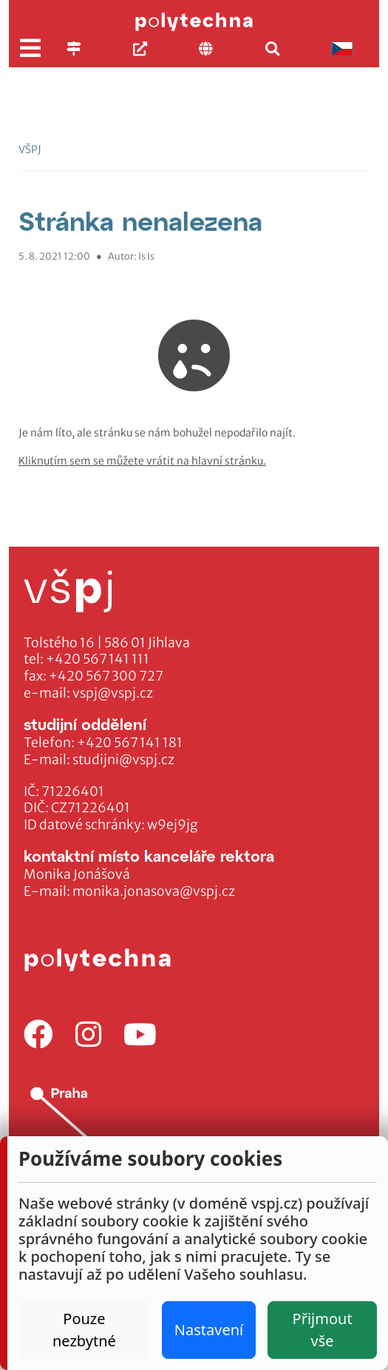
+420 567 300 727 (106, 676)
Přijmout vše (323, 1330)
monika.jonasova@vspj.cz (153, 891)
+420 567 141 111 (97, 659)
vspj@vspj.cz (112, 693)
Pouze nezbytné (84, 1330)
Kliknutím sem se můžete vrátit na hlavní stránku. (142, 461)
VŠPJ (29, 149)
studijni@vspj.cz (123, 760)
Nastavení (208, 1330)
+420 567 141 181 (130, 743)
